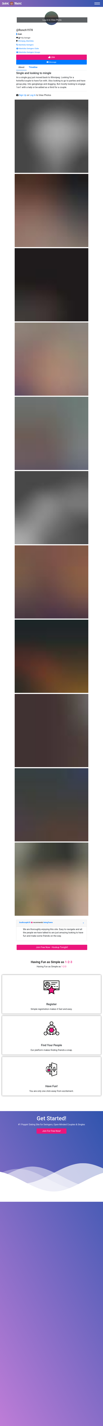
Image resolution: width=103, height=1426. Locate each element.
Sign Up (23, 95)
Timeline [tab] (33, 67)
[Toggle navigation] (98, 3)
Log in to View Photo (52, 20)
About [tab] (21, 67)
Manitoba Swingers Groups (28, 52)
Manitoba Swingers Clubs (27, 48)
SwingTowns (48, 922)
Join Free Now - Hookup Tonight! (52, 947)
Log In (33, 95)
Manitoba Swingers (25, 45)
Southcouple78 (25, 922)
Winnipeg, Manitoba (26, 41)
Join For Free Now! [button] (51, 1131)
